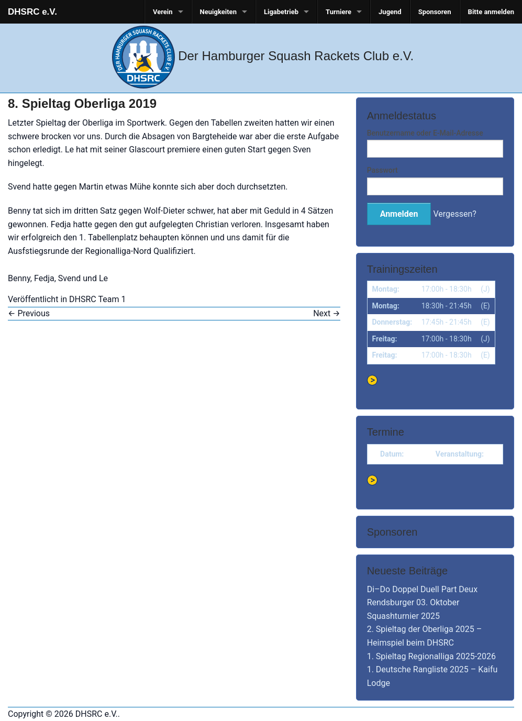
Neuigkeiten (218, 12)
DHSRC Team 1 (97, 299)
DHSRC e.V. (32, 12)
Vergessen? (454, 214)
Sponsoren (434, 12)
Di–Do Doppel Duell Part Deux (422, 589)
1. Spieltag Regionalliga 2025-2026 (431, 656)
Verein (163, 12)
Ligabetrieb (281, 12)
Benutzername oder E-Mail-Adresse (425, 133)
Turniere (338, 12)
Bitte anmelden (491, 12)
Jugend (390, 12)
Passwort (382, 170)
